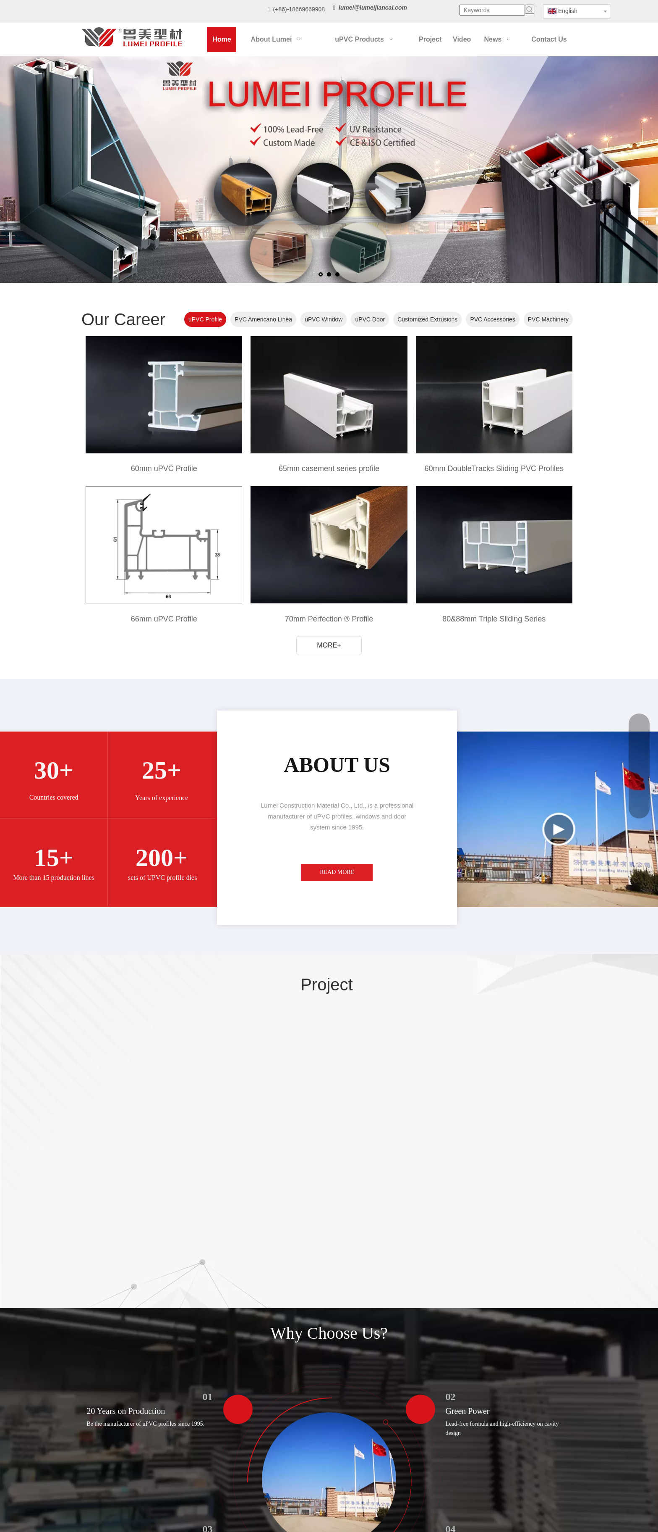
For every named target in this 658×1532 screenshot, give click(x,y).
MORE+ (329, 645)
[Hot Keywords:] (529, 9)
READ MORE (337, 872)
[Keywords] (492, 10)
